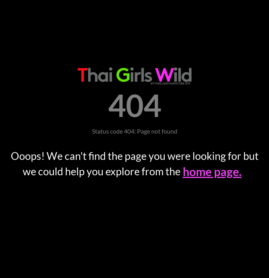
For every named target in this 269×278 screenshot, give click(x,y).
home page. (212, 171)
